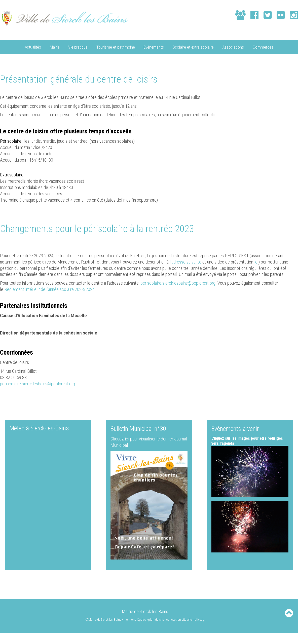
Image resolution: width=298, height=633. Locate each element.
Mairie (55, 46)
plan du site (156, 619)
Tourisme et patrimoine (115, 46)
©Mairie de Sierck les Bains (103, 619)
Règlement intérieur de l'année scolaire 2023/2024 (49, 289)
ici (256, 262)
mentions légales (135, 619)
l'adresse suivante (185, 262)
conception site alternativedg (185, 619)
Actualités (33, 46)
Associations (233, 46)
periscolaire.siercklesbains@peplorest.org (177, 283)
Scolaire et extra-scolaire (193, 46)
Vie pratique (78, 46)
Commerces (263, 46)
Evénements (153, 46)
